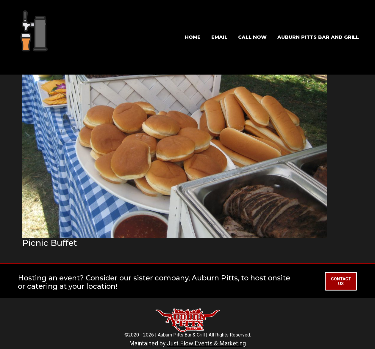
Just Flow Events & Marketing (206, 343)
